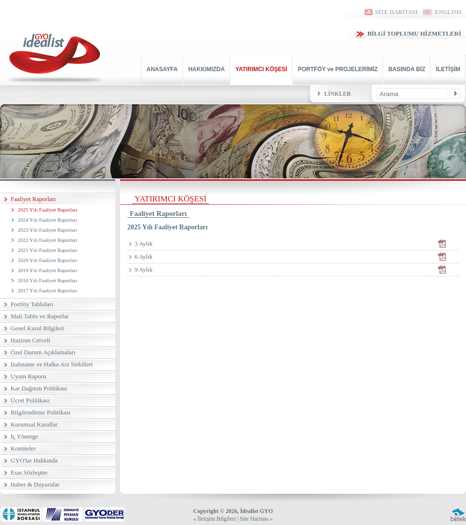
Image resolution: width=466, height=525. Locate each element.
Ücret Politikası (30, 400)
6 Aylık (297, 257)
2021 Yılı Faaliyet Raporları (47, 250)
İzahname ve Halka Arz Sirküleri (52, 364)
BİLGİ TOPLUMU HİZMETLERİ (408, 33)
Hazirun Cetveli (30, 340)
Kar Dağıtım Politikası (39, 388)
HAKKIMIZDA (206, 69)
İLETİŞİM (448, 69)
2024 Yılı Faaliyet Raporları (47, 220)
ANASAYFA (162, 69)
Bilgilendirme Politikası (41, 412)
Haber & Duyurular (35, 484)
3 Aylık (297, 244)
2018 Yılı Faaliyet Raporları (47, 280)
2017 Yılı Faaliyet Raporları (47, 290)
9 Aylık (297, 270)
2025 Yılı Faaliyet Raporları (47, 209)
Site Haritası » (256, 518)
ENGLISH (441, 12)
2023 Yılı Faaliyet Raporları (47, 230)
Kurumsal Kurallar (34, 424)
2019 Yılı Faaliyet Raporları (47, 270)
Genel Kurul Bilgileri (37, 328)
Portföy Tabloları (32, 304)
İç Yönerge (24, 436)
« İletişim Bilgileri (214, 518)
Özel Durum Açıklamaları (43, 352)
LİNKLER (337, 93)
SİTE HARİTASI (390, 12)
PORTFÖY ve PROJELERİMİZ (338, 69)
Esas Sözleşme (29, 472)
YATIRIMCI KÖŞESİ (261, 69)
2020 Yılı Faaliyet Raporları (47, 260)
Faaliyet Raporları (33, 198)
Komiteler (23, 448)
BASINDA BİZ (406, 69)
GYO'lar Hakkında (34, 460)
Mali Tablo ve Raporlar (40, 316)
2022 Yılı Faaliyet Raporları (47, 240)
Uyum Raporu (28, 376)
